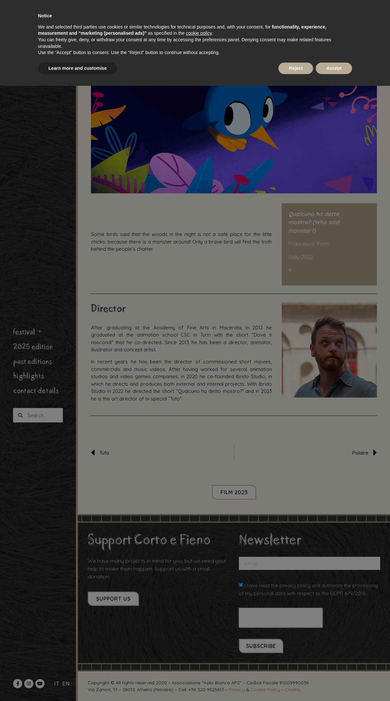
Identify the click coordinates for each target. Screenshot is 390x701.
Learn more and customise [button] (77, 68)
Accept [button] (334, 68)
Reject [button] (296, 68)
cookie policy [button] (199, 33)
